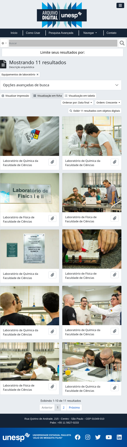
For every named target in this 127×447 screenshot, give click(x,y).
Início (14, 32)
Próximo (74, 407)
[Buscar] (63, 43)
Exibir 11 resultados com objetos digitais (95, 110)
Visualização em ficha (48, 95)
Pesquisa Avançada (61, 32)
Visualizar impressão (15, 95)
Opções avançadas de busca (26, 85)
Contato (111, 32)
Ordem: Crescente (107, 102)
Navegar (89, 32)
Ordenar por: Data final (76, 102)
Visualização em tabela (80, 95)
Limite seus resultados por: (62, 52)
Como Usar (33, 32)
